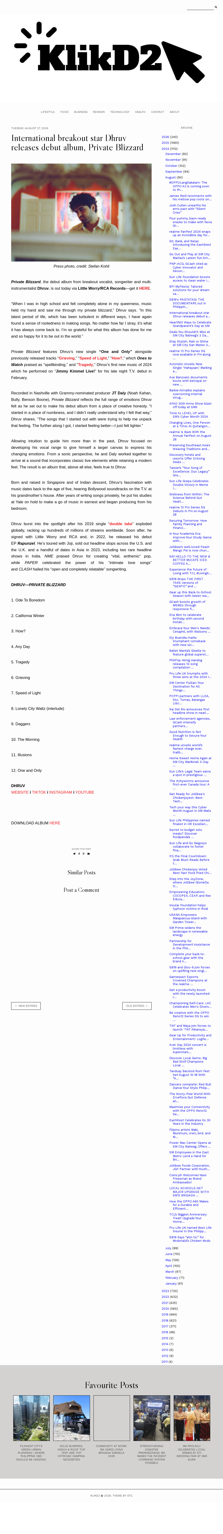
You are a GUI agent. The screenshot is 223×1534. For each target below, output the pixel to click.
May (168, 1260)
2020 (166, 1308)
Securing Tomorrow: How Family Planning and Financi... (188, 524)
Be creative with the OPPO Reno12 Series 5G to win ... (189, 1016)
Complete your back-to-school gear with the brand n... (187, 957)
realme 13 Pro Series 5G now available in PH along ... (189, 354)
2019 (165, 1314)
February (172, 1277)
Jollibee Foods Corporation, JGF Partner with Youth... (189, 1167)
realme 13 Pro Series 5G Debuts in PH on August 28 (188, 511)
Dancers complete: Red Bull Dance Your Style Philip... (190, 1086)
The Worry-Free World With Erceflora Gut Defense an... (189, 1097)
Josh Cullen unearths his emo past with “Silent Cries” (187, 209)
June (169, 1254)
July (168, 1248)
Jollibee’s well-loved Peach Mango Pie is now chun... (189, 548)
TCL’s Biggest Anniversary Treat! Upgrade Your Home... (188, 1218)
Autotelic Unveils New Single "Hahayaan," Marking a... (190, 367)
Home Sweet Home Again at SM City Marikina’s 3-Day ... (190, 761)
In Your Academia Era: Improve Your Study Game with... (190, 537)
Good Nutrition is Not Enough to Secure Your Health (187, 735)
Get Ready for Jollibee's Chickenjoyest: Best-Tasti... (187, 797)
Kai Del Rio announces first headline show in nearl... (189, 711)
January (171, 1283)
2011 (165, 1361)
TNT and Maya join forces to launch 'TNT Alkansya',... (190, 1027)
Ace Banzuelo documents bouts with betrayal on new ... (188, 381)
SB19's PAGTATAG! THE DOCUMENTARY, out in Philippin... (187, 303)
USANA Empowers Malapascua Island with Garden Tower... (188, 918)
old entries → (137, 1005)
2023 (166, 1291)
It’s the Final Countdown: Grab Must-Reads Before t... (189, 859)
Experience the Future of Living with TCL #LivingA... (190, 571)
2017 (165, 1326)
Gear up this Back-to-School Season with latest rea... (190, 594)
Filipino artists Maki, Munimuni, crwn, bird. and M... (189, 1133)
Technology (120, 112)
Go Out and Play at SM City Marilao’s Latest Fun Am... (190, 256)
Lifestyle (48, 112)
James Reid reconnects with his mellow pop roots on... (190, 197)
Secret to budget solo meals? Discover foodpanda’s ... (185, 833)
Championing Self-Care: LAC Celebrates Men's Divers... (190, 1005)
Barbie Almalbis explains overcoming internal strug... (187, 394)
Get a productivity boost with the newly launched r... (189, 993)
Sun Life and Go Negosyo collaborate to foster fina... (188, 846)
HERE (55, 823)
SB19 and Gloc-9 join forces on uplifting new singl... (189, 969)
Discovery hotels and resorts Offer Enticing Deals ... (187, 458)
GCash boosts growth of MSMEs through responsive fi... (187, 605)
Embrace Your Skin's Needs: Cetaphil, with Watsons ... (190, 630)
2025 (166, 142)
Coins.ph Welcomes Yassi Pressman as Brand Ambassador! (187, 1178)
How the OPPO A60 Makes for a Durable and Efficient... (189, 1205)
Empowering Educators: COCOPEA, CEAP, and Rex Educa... (190, 895)
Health (140, 112)
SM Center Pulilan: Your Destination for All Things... (186, 686)
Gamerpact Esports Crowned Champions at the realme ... (188, 980)
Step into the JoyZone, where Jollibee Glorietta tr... (189, 882)
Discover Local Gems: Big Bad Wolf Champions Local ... (188, 1061)
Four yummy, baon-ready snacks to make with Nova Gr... (190, 222)
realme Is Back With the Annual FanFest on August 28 (190, 435)
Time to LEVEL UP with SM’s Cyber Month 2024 (188, 415)
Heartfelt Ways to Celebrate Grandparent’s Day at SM (190, 324)
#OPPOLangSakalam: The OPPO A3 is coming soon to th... (189, 186)
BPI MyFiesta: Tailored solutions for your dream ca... (189, 290)
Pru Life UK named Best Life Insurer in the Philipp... (190, 1229)
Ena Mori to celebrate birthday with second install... (186, 618)
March (170, 1271)
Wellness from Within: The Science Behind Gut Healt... (189, 498)
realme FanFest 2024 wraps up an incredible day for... (189, 233)
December (173, 154)
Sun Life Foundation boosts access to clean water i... (189, 278)
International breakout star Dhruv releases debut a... (189, 314)
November (173, 159)
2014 (165, 1344)
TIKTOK (39, 792)
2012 (165, 1356)
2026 (166, 137)
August (171, 177)
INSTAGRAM (60, 792)
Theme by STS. (123, 1495)
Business (80, 112)
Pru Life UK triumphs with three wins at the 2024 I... (190, 675)
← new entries (26, 1005)
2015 (165, 1338)
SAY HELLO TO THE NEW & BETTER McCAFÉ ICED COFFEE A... (189, 560)
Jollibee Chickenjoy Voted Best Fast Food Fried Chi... (190, 871)
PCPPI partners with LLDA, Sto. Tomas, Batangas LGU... (189, 699)
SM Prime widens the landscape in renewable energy (188, 931)
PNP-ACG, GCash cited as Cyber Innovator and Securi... (188, 267)
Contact (157, 112)
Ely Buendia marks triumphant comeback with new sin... (187, 641)
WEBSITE (20, 792)
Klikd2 (95, 1495)
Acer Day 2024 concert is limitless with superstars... (187, 1048)
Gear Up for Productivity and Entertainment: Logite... (190, 1037)
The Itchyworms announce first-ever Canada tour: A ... (189, 784)
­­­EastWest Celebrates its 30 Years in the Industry (189, 1122)
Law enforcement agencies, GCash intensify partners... (189, 722)
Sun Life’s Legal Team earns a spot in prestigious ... (190, 773)
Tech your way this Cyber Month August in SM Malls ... (190, 811)
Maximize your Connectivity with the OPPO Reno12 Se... (189, 1110)
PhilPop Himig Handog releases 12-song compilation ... (185, 663)
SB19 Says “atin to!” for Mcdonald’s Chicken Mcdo (189, 1239)
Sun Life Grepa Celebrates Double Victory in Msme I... (189, 484)
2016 (165, 1332)
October (171, 166)
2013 (165, 1350)
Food (64, 112)
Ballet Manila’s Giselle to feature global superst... (189, 652)
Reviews (99, 112)
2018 (165, 1320)
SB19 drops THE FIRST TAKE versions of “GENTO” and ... (186, 582)
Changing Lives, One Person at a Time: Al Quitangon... (189, 424)
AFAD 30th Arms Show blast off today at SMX (190, 405)
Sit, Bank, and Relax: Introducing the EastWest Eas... (190, 244)
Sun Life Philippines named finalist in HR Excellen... (189, 822)
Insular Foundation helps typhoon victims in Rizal (188, 907)
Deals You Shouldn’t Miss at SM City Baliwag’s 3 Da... (189, 333)
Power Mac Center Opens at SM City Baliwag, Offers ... (190, 1144)
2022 (166, 1297)
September (174, 171)
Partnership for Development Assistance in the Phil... (189, 944)
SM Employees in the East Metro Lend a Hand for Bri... (189, 1156)
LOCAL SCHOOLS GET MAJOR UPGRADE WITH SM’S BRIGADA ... (189, 1191)
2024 (166, 149)
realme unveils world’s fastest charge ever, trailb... (186, 748)
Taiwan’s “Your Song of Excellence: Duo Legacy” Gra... (189, 471)
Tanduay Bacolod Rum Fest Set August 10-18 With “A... (189, 1074)
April (169, 1266)
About (175, 112)
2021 (165, 1303)
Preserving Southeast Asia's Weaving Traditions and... (189, 447)
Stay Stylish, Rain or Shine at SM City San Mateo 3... (189, 343)
